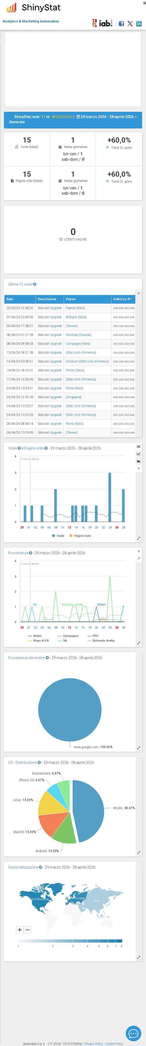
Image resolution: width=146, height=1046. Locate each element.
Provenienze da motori (28, 658)
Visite (14, 448)
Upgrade (56, 308)
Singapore (74, 397)
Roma (70, 388)
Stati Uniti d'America (81, 352)
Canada (85, 335)
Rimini (70, 370)
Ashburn (72, 361)
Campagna (73, 344)
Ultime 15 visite (22, 284)
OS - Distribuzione (24, 762)
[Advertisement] (75, 68)
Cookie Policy (114, 1044)
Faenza (71, 308)
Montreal (72, 335)
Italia (80, 308)
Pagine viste (36, 448)
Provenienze (20, 553)
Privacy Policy (94, 1044)
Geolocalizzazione (25, 867)
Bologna (71, 317)
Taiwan (72, 326)
